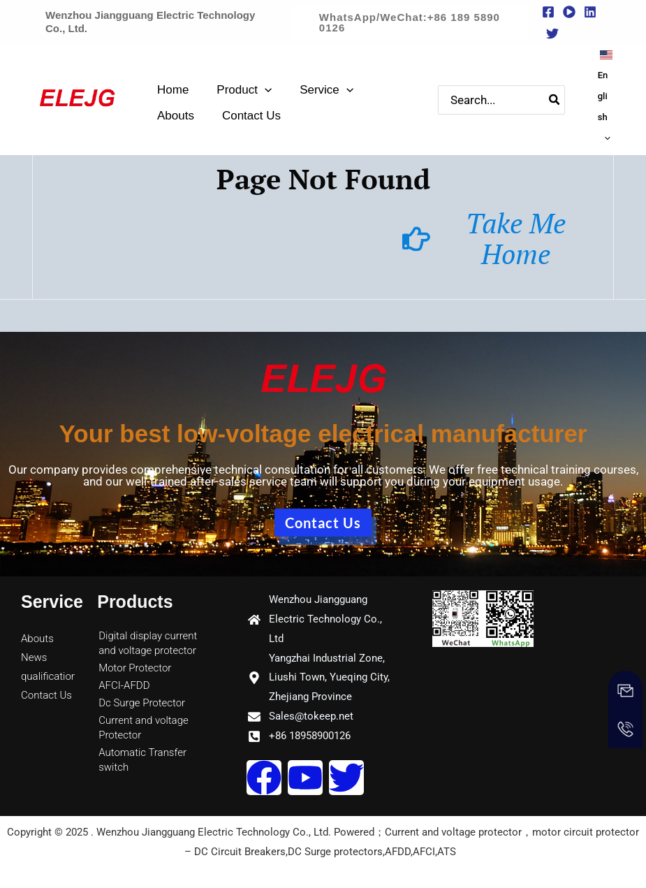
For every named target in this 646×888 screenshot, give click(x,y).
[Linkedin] (590, 12)
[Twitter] (552, 33)
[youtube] (569, 12)
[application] (265, 85)
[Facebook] (548, 12)
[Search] (559, 96)
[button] (409, 22)
